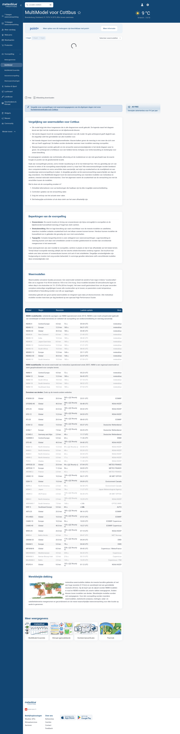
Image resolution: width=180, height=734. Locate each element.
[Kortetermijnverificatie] (95, 681)
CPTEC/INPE (125, 543)
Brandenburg (39, 17)
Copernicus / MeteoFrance (120, 594)
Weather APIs (39, 717)
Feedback (58, 729)
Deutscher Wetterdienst (121, 447)
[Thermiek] (119, 681)
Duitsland (48, 17)
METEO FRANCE (124, 497)
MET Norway (125, 579)
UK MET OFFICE (124, 512)
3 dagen (37, 38)
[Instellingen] (128, 5)
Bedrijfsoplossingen (42, 713)
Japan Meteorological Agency (119, 528)
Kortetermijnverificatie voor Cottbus (53, 110)
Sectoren (37, 725)
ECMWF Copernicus (122, 564)
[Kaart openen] (59, 4)
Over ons (58, 713)
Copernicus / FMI (123, 609)
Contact (57, 725)
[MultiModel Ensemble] (45, 681)
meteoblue (126, 325)
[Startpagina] (9, 5)
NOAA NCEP (125, 426)
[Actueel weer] (121, 14)
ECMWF (127, 421)
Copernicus (126, 600)
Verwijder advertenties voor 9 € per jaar (152, 108)
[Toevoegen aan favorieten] (88, 12)
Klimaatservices (40, 721)
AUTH (128, 548)
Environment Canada (122, 518)
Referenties (58, 717)
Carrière (57, 721)
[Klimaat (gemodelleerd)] (70, 681)
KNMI (128, 463)
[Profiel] (122, 5)
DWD (128, 584)
